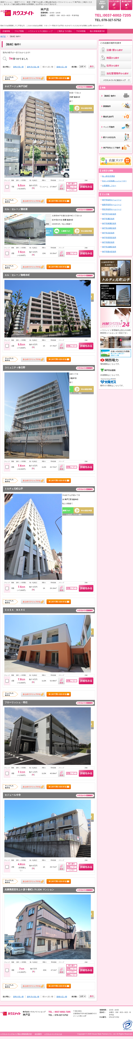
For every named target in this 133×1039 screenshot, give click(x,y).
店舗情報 (6, 31)
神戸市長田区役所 (109, 238)
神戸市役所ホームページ (111, 200)
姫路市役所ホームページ (111, 205)
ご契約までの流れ (64, 31)
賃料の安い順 (18, 67)
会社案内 (38, 1034)
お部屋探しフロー (109, 186)
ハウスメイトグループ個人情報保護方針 (16, 1034)
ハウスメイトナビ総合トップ (40, 31)
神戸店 (3, 36)
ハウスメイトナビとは (53, 1034)
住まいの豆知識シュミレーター (114, 181)
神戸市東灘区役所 (109, 223)
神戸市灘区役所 (108, 219)
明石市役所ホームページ (111, 209)
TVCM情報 (81, 31)
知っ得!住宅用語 (108, 176)
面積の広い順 (62, 67)
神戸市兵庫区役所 (109, 228)
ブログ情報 (19, 31)
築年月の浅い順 (33, 67)
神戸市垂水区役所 (109, 252)
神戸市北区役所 (108, 233)
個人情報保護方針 (97, 31)
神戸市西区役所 (108, 242)
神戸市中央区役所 (109, 214)
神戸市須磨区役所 (109, 247)
